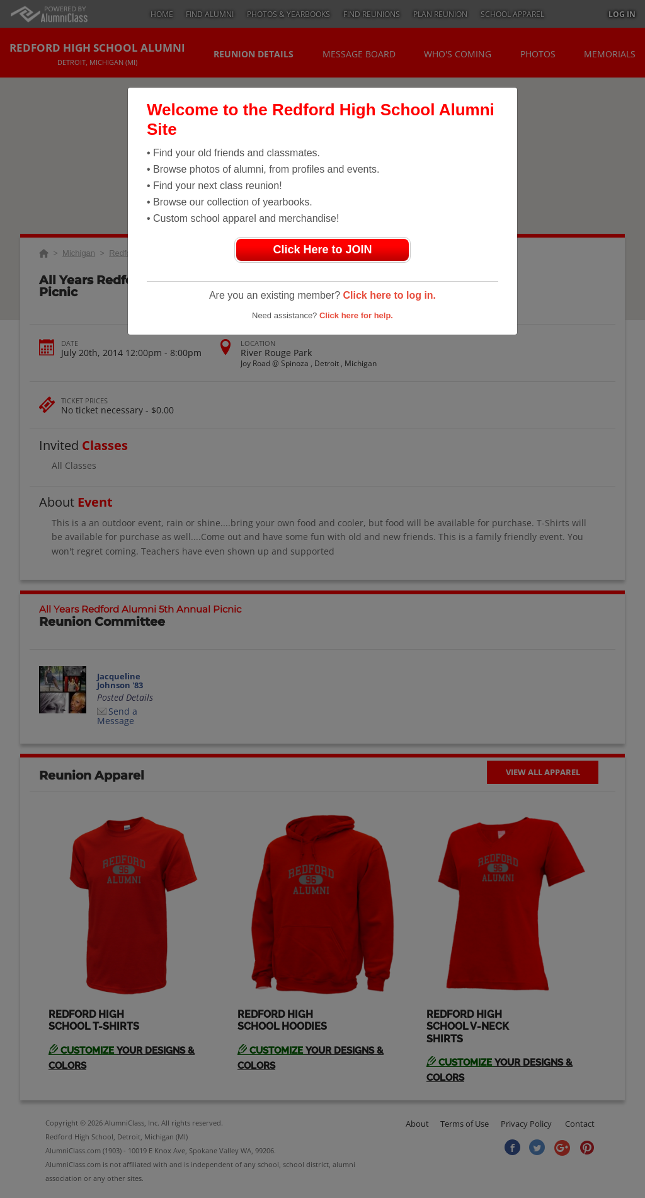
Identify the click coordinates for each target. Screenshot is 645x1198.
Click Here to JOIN (322, 249)
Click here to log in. (389, 295)
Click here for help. (356, 315)
